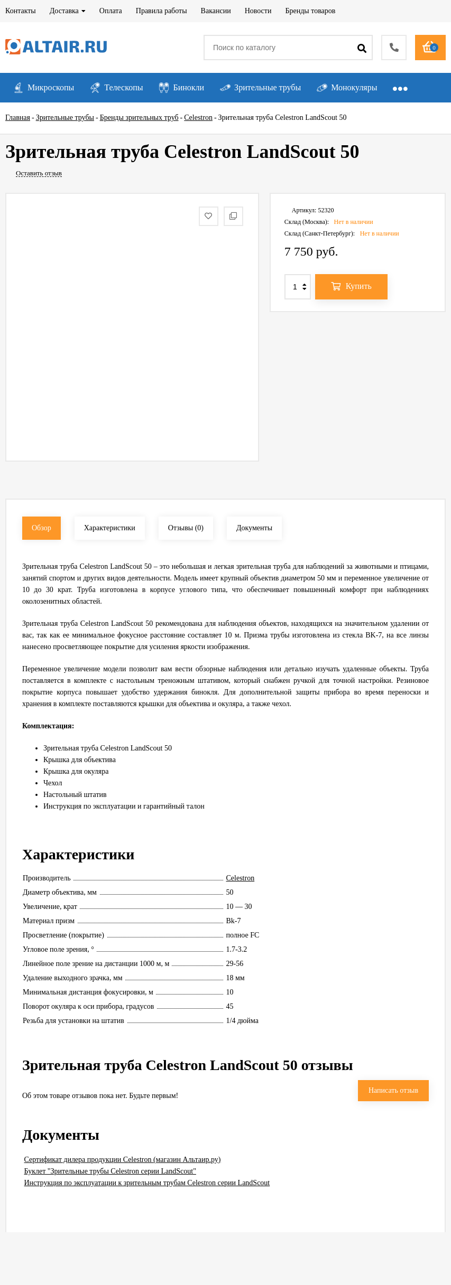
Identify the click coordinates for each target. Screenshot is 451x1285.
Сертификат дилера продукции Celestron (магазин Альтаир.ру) (122, 1160)
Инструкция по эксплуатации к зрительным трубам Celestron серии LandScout (147, 1183)
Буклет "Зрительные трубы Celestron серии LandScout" (110, 1171)
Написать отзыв (393, 1090)
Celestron (240, 878)
